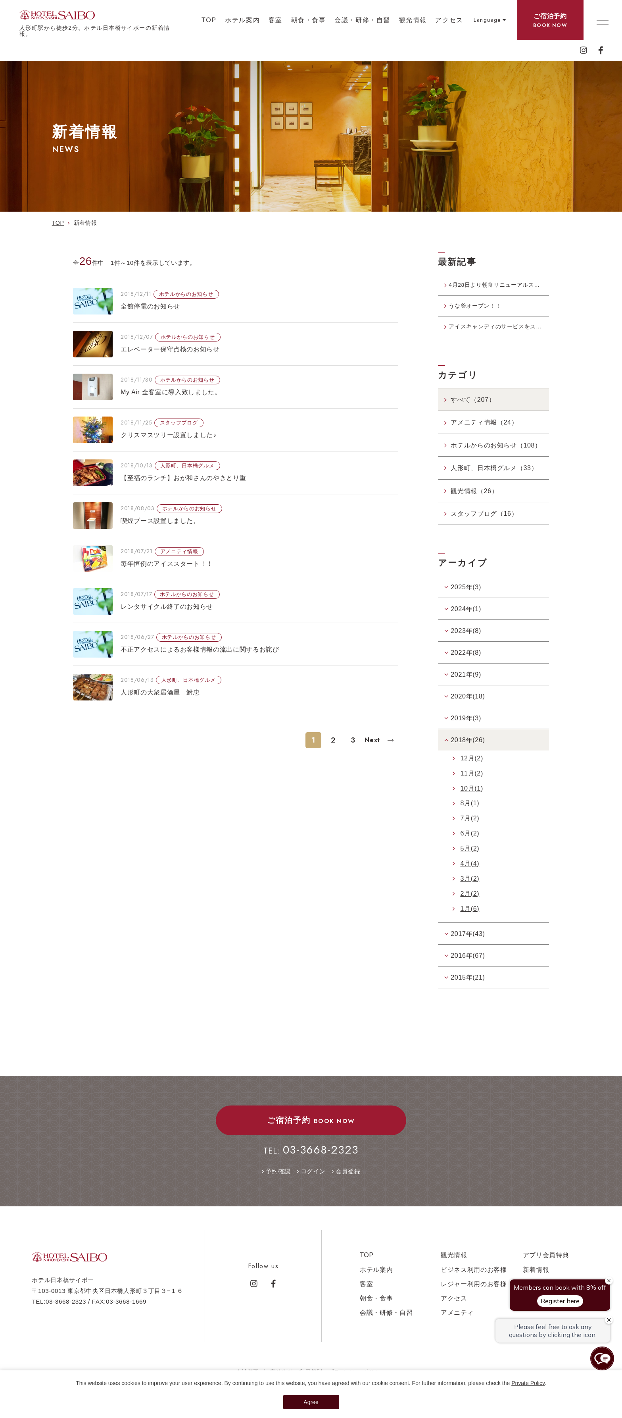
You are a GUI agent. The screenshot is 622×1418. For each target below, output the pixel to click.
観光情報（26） (474, 501)
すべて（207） (473, 410)
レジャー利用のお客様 (474, 1294)
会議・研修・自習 (362, 19)
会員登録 (348, 1182)
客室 (275, 19)
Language (487, 20)
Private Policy (528, 1383)
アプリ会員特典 (546, 1265)
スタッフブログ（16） (484, 524)
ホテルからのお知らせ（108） (496, 455)
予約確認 (278, 1182)
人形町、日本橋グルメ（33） (494, 478)
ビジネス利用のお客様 (474, 1280)
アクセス (449, 19)
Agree (310, 1402)
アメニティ (457, 1323)
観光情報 (413, 19)
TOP (209, 19)
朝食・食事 (308, 19)
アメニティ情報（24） (484, 433)
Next (373, 740)
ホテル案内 (242, 19)
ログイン (313, 1182)
